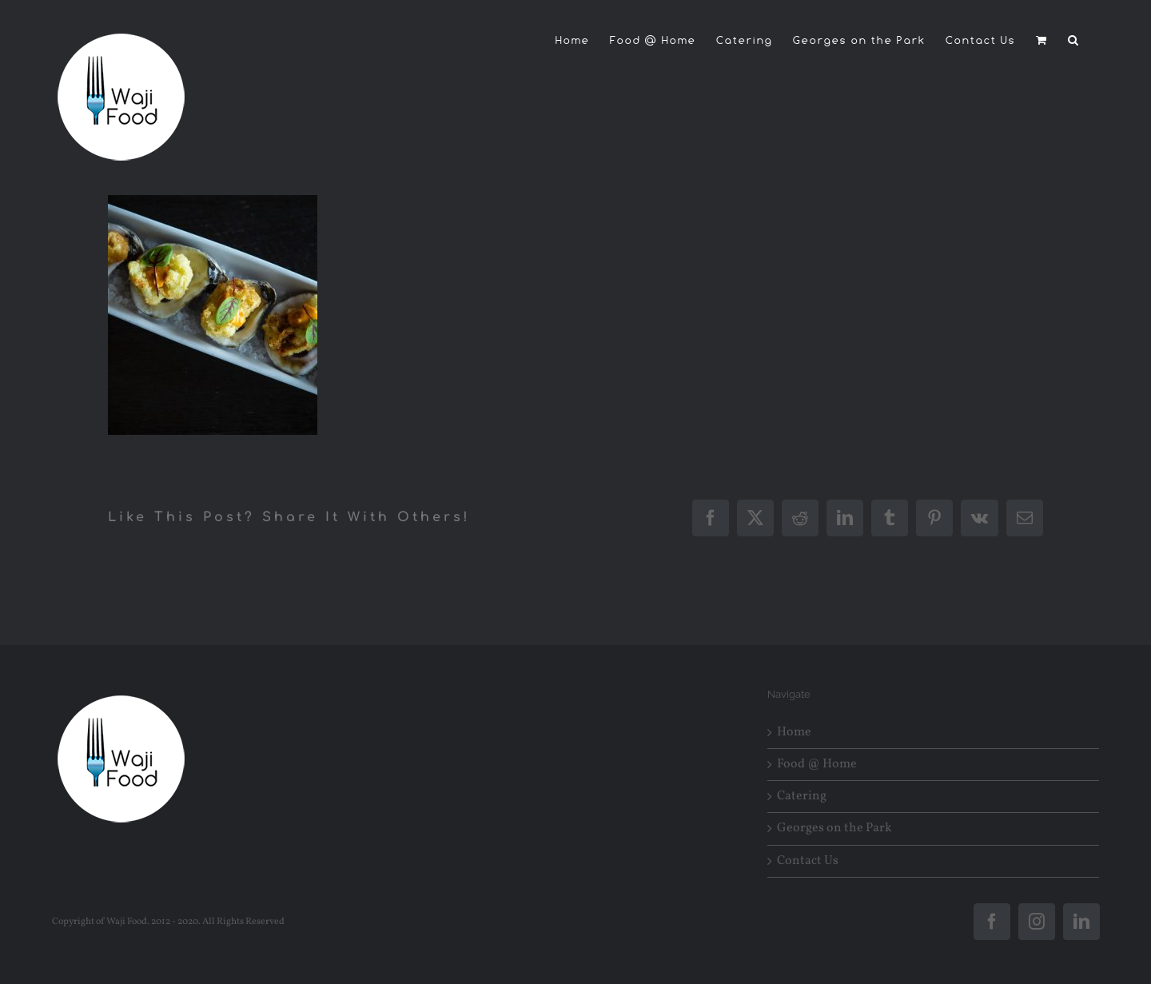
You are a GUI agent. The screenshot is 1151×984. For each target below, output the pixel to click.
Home (794, 732)
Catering (801, 796)
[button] (1074, 40)
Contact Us (807, 861)
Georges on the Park (834, 828)
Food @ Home (817, 764)
